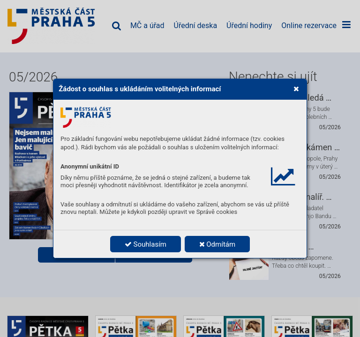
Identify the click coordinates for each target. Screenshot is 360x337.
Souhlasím (145, 244)
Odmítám (217, 244)
